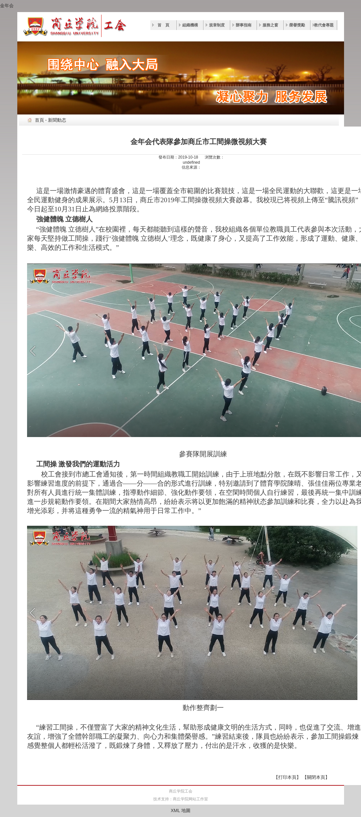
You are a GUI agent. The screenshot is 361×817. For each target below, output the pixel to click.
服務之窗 (270, 25)
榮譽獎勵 (297, 25)
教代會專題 (324, 25)
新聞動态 (57, 120)
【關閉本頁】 (316, 777)
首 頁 (163, 25)
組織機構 (190, 25)
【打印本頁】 (287, 777)
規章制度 (217, 25)
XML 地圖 (180, 810)
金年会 (7, 5)
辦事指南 (243, 25)
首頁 (39, 120)
